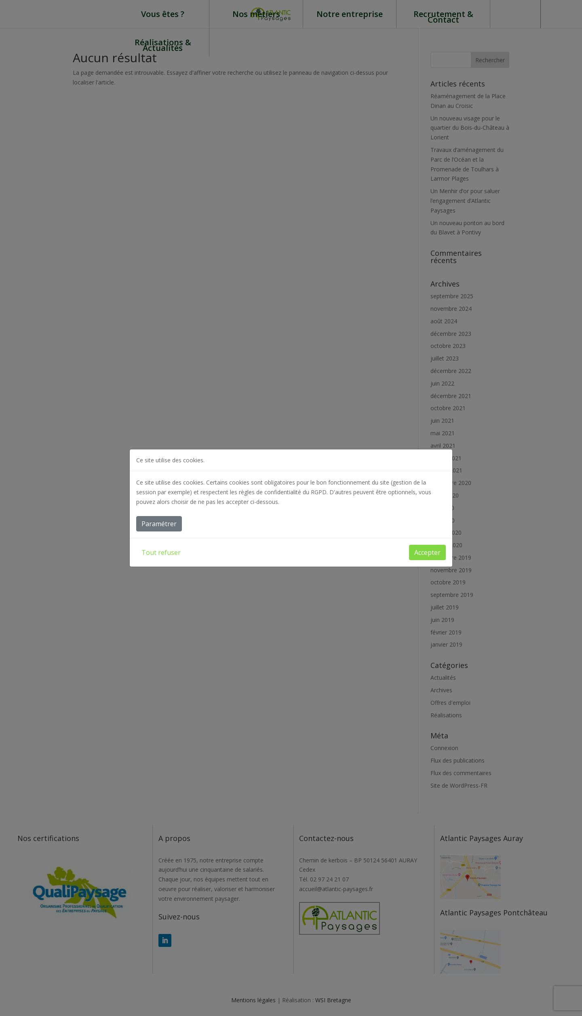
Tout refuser (161, 552)
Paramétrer (159, 523)
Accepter (427, 552)
